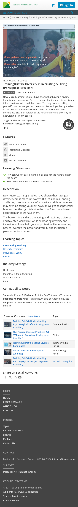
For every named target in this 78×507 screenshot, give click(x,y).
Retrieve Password (13, 430)
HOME (6, 397)
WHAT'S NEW (10, 406)
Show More (33, 316)
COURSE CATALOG (12, 401)
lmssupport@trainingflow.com (19, 471)
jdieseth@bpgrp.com (63, 459)
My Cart (7, 438)
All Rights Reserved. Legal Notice (20, 491)
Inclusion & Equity (12, 252)
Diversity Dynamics (13, 248)
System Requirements (15, 496)
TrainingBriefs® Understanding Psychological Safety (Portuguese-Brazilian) (31, 324)
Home (6, 17)
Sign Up (7, 434)
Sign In (66, 5)
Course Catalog (20, 17)
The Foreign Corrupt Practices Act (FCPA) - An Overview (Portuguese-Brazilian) (31, 335)
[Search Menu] (72, 12)
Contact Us (9, 443)
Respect (7, 256)
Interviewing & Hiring (14, 245)
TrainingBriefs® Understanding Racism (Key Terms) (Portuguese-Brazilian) (30, 361)
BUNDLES (8, 410)
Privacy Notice (11, 500)
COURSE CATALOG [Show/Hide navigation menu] (15, 12)
